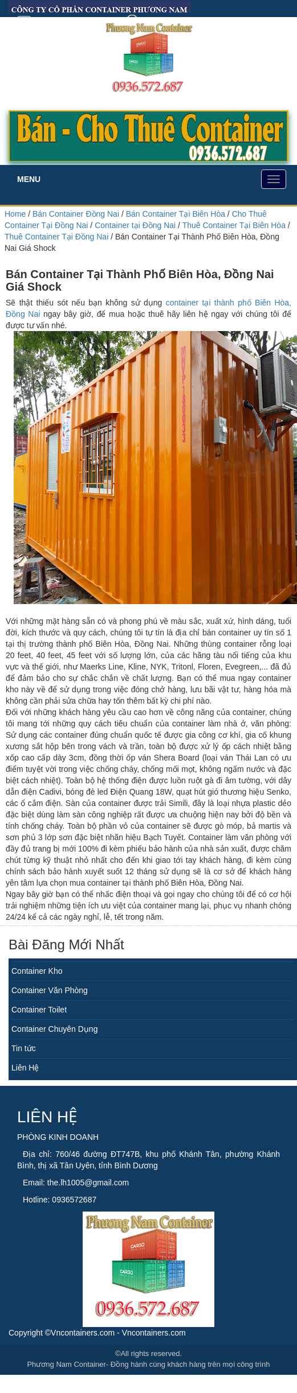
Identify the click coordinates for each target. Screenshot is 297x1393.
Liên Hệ (25, 1067)
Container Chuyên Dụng (54, 1029)
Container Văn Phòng (49, 990)
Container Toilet (39, 1009)
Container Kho (37, 970)
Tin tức (23, 1048)
